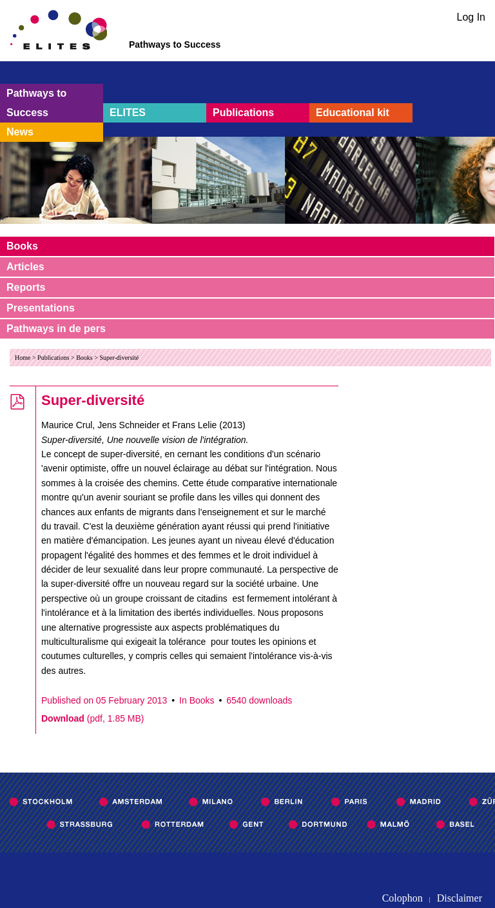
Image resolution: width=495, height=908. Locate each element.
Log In (471, 17)
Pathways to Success (36, 103)
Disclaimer (459, 898)
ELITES (128, 112)
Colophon (402, 898)
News (20, 131)
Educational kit (352, 112)
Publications (243, 112)
